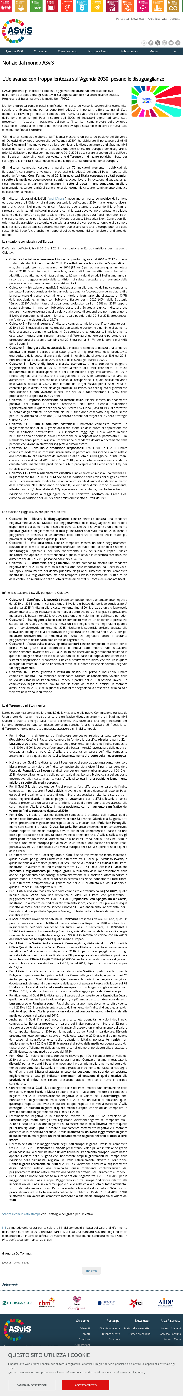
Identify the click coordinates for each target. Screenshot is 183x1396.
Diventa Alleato (111, 1334)
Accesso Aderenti (170, 1328)
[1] (15, 172)
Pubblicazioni (82, 1345)
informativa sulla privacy (130, 1372)
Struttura (84, 1339)
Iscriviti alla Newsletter (137, 1328)
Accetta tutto (101, 1385)
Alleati (86, 1334)
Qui (10, 1372)
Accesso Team (172, 1339)
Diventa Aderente (109, 1328)
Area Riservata (157, 19)
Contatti (175, 19)
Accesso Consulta (170, 1334)
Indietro (91, 1271)
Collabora (114, 1339)
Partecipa (122, 19)
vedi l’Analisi (57, 198)
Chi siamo (82, 1321)
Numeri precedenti (139, 1334)
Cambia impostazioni (36, 1385)
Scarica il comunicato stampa (21, 1214)
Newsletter (138, 19)
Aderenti (85, 1328)
